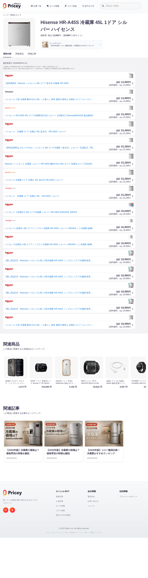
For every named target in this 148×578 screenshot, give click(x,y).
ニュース (91, 506)
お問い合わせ (93, 501)
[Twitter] (12, 510)
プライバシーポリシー (128, 496)
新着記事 (59, 496)
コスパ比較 (60, 510)
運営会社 (91, 496)
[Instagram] (5, 510)
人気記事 (59, 501)
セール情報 (60, 506)
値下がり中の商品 (63, 515)
